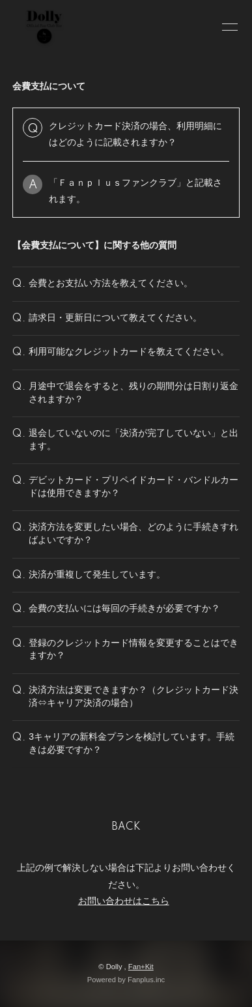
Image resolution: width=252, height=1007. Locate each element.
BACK (126, 827)
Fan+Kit (141, 967)
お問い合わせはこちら (123, 901)
